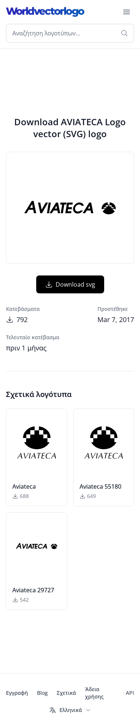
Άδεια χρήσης (94, 693)
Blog (42, 692)
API (130, 692)
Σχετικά (66, 692)
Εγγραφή (17, 692)
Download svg (70, 284)
